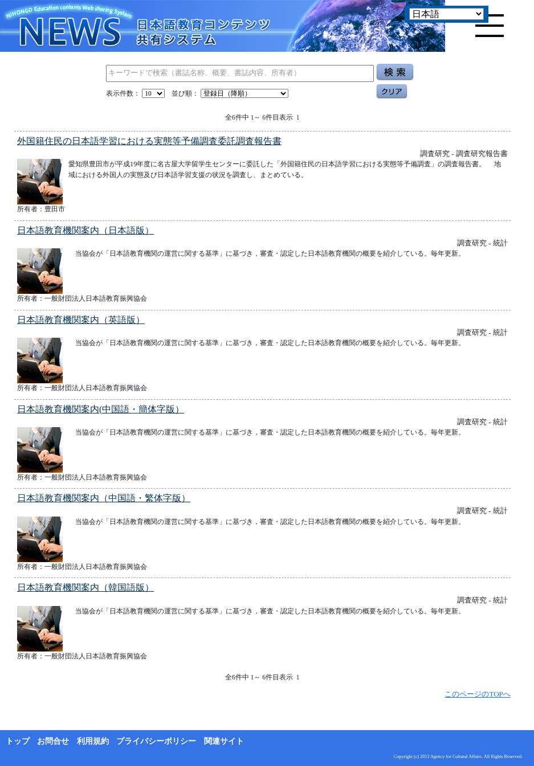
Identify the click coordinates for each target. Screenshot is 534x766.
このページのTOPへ (477, 694)
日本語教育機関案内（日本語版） (85, 230)
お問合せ (53, 741)
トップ (18, 741)
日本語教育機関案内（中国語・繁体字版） (103, 498)
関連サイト (224, 741)
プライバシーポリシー (156, 741)
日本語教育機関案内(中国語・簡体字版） (100, 409)
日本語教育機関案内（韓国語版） (85, 587)
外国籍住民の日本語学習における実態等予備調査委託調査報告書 (149, 141)
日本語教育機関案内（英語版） (81, 320)
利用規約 (93, 741)
